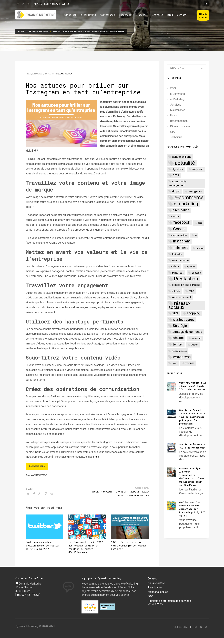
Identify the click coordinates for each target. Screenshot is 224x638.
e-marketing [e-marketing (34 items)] (186, 204)
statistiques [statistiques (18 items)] (183, 319)
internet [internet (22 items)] (180, 247)
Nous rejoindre (156, 583)
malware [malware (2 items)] (175, 266)
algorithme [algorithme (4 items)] (178, 169)
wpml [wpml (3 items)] (174, 363)
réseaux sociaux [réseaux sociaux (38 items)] (179, 305)
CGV (150, 596)
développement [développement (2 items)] (195, 191)
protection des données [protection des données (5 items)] (186, 284)
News (173, 115)
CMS (173, 88)
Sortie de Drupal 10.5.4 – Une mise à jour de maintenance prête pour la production (192, 417)
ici (96, 456)
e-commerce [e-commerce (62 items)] (189, 197)
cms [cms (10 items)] (176, 175)
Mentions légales (158, 592)
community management (103, 492)
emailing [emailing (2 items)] (175, 216)
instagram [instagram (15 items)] (181, 241)
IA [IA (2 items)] (196, 235)
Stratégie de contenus (138, 496)
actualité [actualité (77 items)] (185, 163)
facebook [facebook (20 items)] (181, 222)
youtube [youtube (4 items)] (189, 363)
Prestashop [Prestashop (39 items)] (186, 279)
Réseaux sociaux (64, 74)
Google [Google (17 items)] (179, 229)
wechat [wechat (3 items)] (194, 344)
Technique (176, 137)
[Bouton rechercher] (206, 3)
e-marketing (122, 492)
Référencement (179, 120)
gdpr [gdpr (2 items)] (200, 223)
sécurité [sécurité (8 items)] (178, 338)
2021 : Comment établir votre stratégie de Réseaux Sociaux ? (128, 546)
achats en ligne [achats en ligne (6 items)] (181, 156)
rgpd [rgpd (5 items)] (191, 291)
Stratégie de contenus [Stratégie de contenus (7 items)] (187, 331)
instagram (134, 492)
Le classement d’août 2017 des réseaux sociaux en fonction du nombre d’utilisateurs (85, 547)
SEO (172, 131)
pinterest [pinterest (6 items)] (178, 272)
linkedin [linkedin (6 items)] (177, 254)
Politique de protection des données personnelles (169, 602)
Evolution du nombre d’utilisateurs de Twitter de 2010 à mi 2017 (43, 546)
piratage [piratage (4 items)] (196, 272)
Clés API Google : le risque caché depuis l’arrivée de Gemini (192, 386)
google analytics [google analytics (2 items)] (179, 235)
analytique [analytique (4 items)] (197, 169)
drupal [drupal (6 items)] (176, 191)
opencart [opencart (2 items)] (191, 266)
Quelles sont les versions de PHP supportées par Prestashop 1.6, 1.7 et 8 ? (192, 509)
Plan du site (155, 587)
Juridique (175, 104)
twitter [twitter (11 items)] (178, 344)
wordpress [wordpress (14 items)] (182, 357)
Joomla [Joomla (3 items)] (199, 248)
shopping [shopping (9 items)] (193, 313)
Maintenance (177, 110)
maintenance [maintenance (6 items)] (180, 260)
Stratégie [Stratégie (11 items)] (180, 326)
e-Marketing (177, 99)
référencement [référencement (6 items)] (181, 297)
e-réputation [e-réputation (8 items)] (180, 210)
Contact (152, 578)
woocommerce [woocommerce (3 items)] (179, 351)
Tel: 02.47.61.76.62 (28, 594)
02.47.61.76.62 (60, 4)
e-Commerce (178, 93)
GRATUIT (203, 16)
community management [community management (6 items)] (177, 183)
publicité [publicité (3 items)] (176, 291)
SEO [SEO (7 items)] (175, 313)
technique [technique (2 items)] (196, 338)
